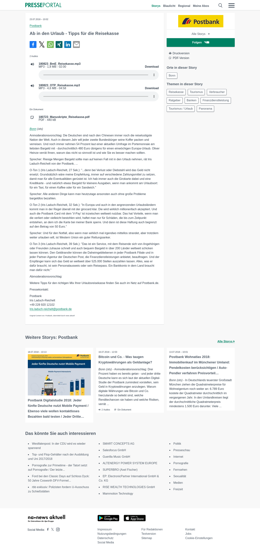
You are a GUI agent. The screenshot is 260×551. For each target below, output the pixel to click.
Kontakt (190, 529)
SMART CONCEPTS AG (118, 443)
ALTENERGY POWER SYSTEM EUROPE (130, 463)
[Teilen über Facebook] (33, 44)
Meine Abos (201, 5)
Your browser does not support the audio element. (99, 75)
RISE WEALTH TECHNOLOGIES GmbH (129, 486)
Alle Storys (201, 33)
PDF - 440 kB (64, 118)
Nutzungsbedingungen (112, 533)
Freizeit (178, 489)
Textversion (148, 533)
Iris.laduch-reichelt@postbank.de (51, 309)
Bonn (33, 128)
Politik (177, 443)
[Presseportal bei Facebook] (47, 529)
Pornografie (180, 463)
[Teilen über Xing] (59, 44)
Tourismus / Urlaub (214, 109)
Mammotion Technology (118, 493)
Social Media (106, 542)
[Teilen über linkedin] (67, 44)
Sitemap (146, 537)
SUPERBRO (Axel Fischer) (120, 469)
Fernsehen (180, 469)
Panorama (175, 118)
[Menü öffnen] (231, 5)
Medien (178, 482)
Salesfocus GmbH (114, 450)
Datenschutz (106, 537)
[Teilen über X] (41, 44)
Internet (178, 456)
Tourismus (197, 92)
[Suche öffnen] (220, 5)
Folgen (200, 42)
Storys (156, 5)
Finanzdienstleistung (182, 109)
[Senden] (76, 44)
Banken (193, 101)
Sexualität (179, 476)
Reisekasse (176, 92)
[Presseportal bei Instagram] (57, 529)
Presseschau (181, 450)
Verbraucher (219, 92)
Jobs (188, 533)
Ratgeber (175, 101)
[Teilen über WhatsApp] (50, 44)
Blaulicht (169, 5)
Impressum (105, 529)
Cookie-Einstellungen (199, 537)
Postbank (36, 25)
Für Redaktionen (152, 529)
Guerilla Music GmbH (116, 456)
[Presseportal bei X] (51, 529)
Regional (184, 5)
